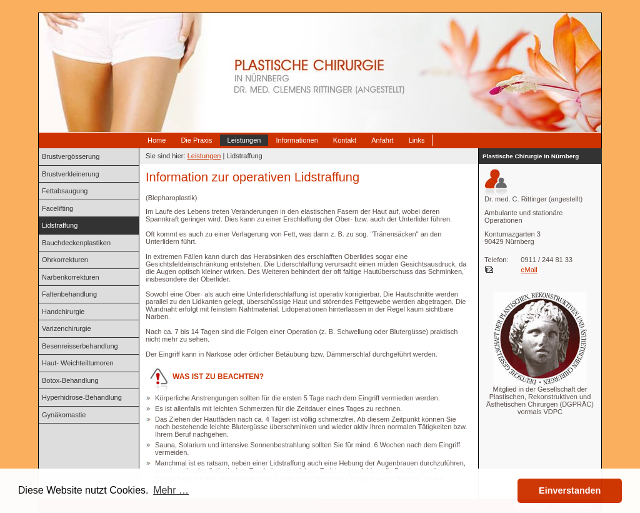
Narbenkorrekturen (70, 277)
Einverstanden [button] (570, 490)
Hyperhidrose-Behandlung (82, 397)
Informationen (297, 140)
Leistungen (244, 140)
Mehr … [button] (171, 490)
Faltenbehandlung (69, 294)
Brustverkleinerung (70, 174)
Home (157, 140)
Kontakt (344, 140)
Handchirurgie (63, 311)
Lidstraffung (60, 225)
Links (417, 140)
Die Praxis (196, 140)
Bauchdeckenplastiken (76, 242)
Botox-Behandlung (70, 380)
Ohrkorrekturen (65, 259)
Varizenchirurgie (66, 328)
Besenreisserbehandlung (80, 346)
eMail (529, 269)
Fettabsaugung (65, 191)
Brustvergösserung (70, 156)
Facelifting (57, 208)
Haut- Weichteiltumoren (78, 363)
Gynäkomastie (64, 415)
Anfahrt (382, 140)
